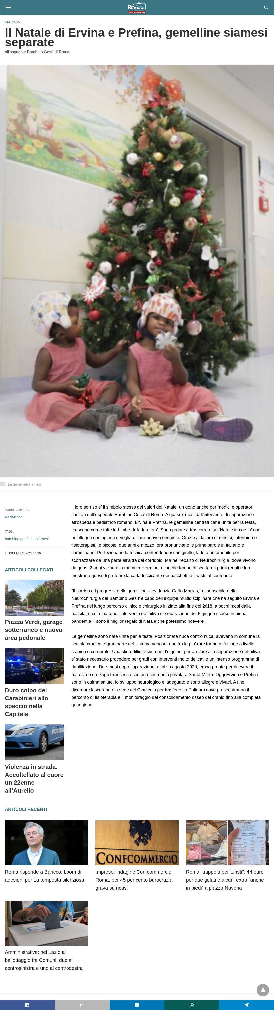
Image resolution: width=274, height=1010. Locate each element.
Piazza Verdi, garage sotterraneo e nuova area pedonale (34, 630)
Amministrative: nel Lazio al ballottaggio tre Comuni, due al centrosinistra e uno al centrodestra (44, 960)
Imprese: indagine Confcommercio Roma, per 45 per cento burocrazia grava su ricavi (133, 880)
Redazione (14, 517)
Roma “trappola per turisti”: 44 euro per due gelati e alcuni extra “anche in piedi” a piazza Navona (225, 880)
